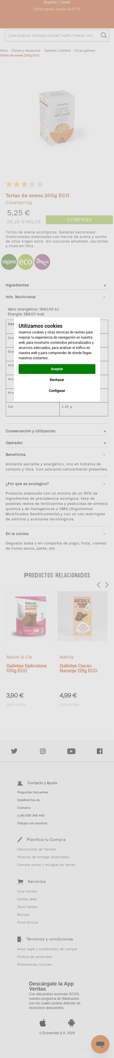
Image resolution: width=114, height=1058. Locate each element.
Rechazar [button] (57, 380)
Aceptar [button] (57, 369)
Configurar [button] (57, 391)
